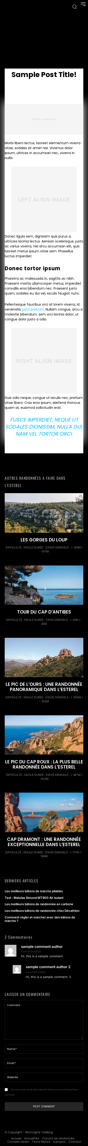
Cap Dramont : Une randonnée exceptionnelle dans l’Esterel (44, 842)
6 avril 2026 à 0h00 (31, 951)
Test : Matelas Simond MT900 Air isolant (34, 898)
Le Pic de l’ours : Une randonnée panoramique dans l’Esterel (44, 687)
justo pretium (33, 309)
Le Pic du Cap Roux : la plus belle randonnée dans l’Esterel (44, 764)
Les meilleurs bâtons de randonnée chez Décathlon (42, 911)
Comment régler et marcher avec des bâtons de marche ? (40, 919)
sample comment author (42, 947)
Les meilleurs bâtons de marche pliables (34, 891)
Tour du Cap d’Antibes (44, 612)
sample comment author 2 (48, 967)
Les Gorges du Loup (44, 540)
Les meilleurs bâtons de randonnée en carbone (39, 904)
